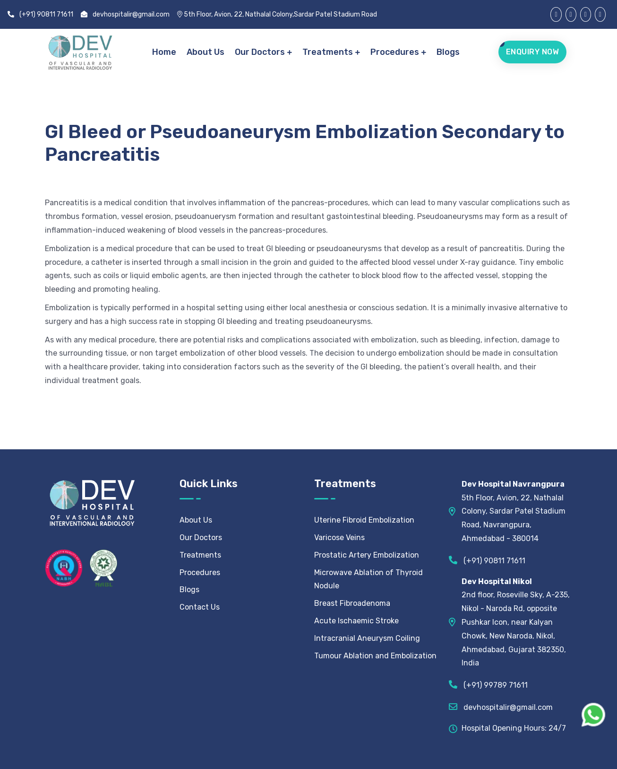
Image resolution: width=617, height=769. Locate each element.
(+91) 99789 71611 (488, 684)
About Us (206, 52)
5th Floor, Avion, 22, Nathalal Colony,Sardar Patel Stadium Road (277, 14)
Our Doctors (260, 52)
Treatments (328, 52)
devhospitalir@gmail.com (125, 14)
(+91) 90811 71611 (40, 14)
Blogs (448, 52)
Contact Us (200, 607)
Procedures (395, 52)
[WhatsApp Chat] (593, 714)
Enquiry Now (532, 51)
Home (165, 52)
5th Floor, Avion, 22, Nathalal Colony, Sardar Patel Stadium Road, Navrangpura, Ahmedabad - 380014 (514, 511)
